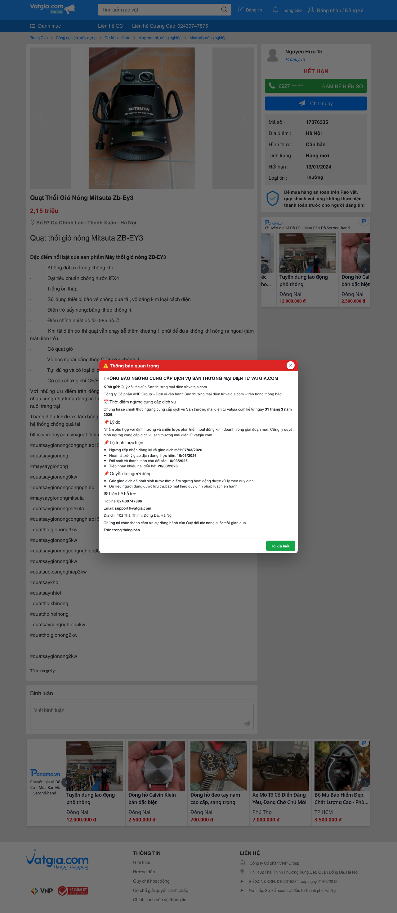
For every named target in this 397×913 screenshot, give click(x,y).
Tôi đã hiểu (280, 545)
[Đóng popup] (291, 365)
